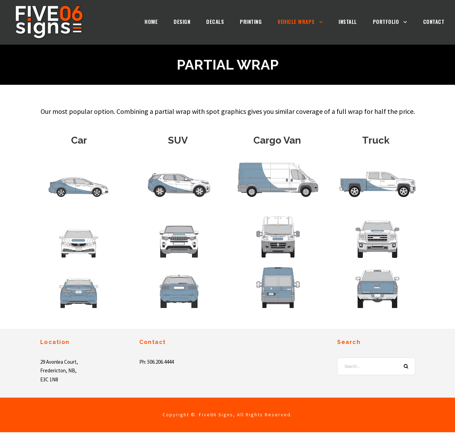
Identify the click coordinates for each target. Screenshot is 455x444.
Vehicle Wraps (276, 22)
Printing (224, 22)
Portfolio (378, 22)
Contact (431, 22)
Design (146, 22)
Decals (184, 22)
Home (112, 22)
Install (334, 22)
